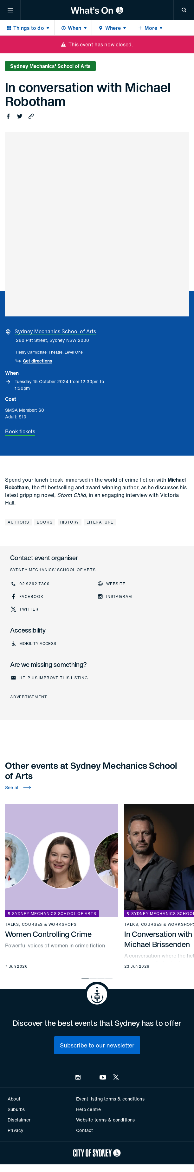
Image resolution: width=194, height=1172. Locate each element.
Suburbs (16, 1109)
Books (45, 522)
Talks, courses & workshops (41, 924)
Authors (18, 522)
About (14, 1098)
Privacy (15, 1130)
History (69, 522)
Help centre (88, 1109)
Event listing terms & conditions (110, 1098)
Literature (100, 522)
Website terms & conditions (105, 1119)
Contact (84, 1130)
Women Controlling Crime (48, 934)
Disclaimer (19, 1119)
